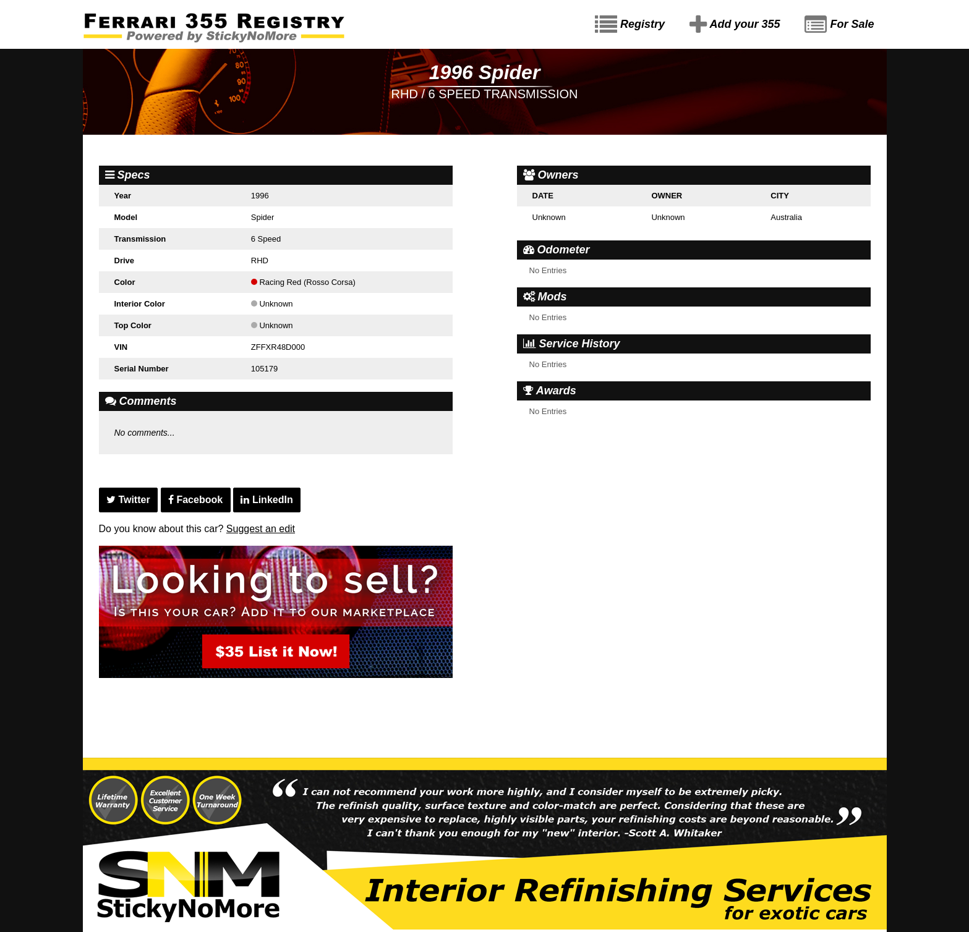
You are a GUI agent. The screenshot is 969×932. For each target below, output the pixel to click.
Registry (630, 25)
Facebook (195, 499)
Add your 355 (734, 25)
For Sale (839, 25)
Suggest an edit (260, 528)
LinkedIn (266, 499)
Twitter (128, 499)
